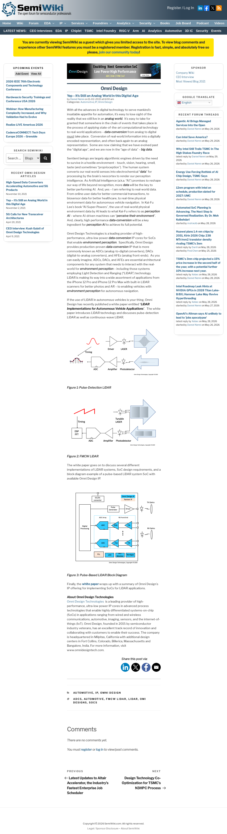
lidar (133, 699)
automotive (94, 699)
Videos (219, 23)
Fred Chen (192, 250)
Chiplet (76, 31)
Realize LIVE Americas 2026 (24, 124)
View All (36, 73)
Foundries (102, 23)
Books (165, 23)
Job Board (183, 23)
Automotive (173, 31)
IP (63, 23)
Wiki (20, 23)
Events (216, 31)
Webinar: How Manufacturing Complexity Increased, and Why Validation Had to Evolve (26, 113)
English (184, 102)
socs (93, 702)
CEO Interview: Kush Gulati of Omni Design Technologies (25, 230)
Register (174, 8)
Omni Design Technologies (85, 601)
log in (99, 749)
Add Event (22, 73)
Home (6, 23)
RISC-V (124, 31)
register (86, 749)
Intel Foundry (106, 31)
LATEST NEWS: (15, 31)
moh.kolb (192, 223)
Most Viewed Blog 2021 (190, 81)
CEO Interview (185, 77)
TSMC (88, 31)
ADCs (77, 699)
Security (147, 23)
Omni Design (105, 102)
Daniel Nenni (77, 99)
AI (143, 31)
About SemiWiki (130, 828)
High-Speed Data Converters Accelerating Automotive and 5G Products (27, 186)
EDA (49, 23)
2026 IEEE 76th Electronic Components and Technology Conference (24, 85)
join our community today (119, 52)
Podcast (203, 23)
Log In (189, 8)
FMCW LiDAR (116, 699)
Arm (136, 31)
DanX (195, 247)
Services (79, 23)
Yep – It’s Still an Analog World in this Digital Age (102, 96)
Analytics (126, 23)
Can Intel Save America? (191, 137)
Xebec (195, 274)
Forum (34, 23)
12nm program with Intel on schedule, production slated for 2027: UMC (195, 191)
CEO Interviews (41, 31)
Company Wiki (185, 72)
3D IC (189, 31)
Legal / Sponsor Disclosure (103, 828)
